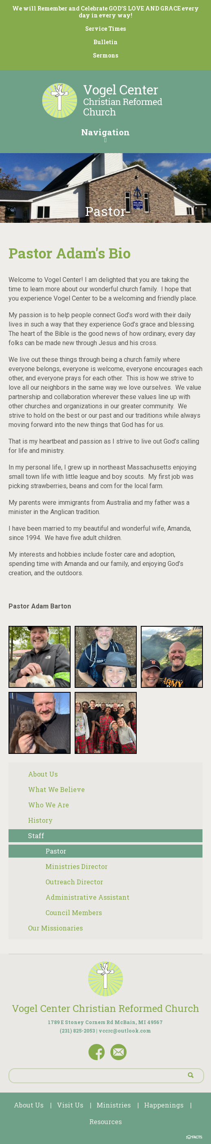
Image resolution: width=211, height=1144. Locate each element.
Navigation (105, 134)
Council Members (73, 912)
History (40, 820)
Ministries (114, 1105)
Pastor (55, 851)
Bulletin (105, 42)
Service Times (105, 28)
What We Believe (56, 789)
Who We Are (48, 804)
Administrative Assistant (87, 897)
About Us (43, 774)
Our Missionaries (55, 928)
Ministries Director (76, 866)
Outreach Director (74, 881)
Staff (36, 835)
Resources (105, 1121)
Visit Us (70, 1105)
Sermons (105, 55)
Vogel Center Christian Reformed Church (105, 1008)
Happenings (163, 1105)
